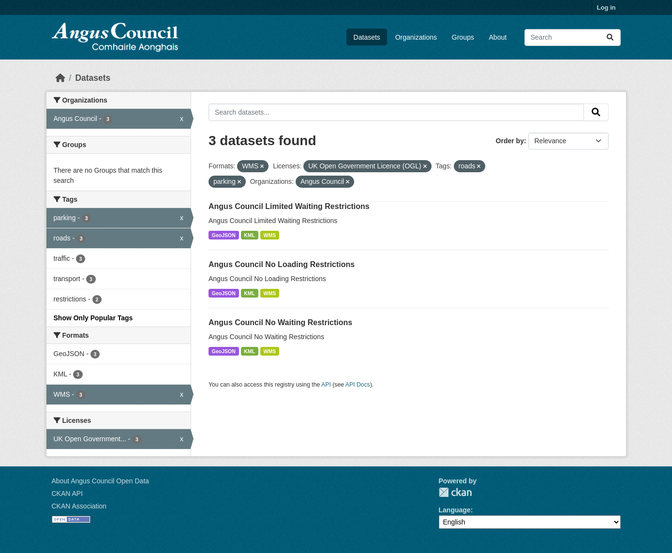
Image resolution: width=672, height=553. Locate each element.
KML (249, 235)
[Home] (60, 78)
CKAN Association (79, 506)
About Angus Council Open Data (100, 481)
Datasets (367, 37)
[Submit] (610, 37)
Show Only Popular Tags (93, 318)
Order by (510, 141)
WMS (270, 235)
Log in (606, 7)
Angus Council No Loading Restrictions (282, 264)
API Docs (357, 384)
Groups (463, 37)
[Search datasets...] (572, 37)
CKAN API (67, 493)
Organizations (416, 37)
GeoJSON (224, 235)
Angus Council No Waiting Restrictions (280, 322)
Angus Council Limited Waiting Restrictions (289, 206)
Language (455, 510)
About (498, 37)
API (326, 384)
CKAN (455, 492)
